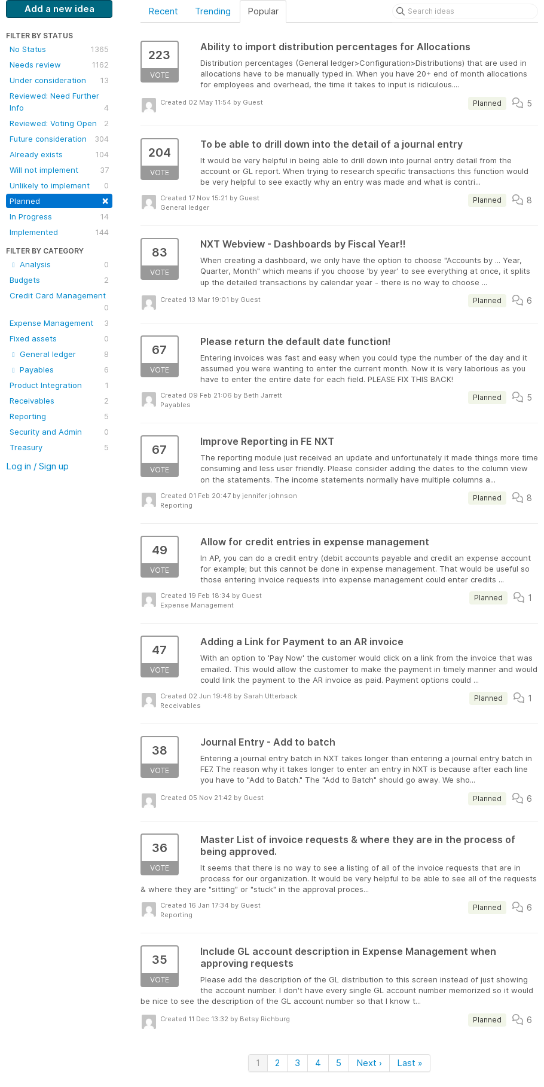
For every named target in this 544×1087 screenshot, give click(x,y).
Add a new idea (59, 8)
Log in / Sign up (37, 466)
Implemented (59, 232)
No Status (59, 49)
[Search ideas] (465, 11)
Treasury (59, 447)
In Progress (59, 216)
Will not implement (59, 170)
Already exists (59, 154)
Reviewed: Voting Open (59, 123)
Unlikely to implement (59, 185)
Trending (213, 11)
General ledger (59, 354)
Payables (59, 369)
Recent (163, 11)
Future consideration (59, 139)
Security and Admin (59, 432)
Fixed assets (59, 338)
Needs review (59, 65)
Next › (369, 1062)
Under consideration (59, 80)
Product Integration (59, 385)
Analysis (59, 264)
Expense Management (59, 323)
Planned (59, 200)
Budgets (59, 280)
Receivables (59, 401)
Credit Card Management (59, 302)
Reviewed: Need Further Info (59, 102)
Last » (410, 1062)
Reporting (59, 416)
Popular (263, 11)
